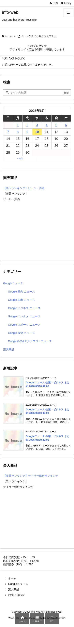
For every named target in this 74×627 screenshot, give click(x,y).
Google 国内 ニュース (21, 291)
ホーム (8, 36)
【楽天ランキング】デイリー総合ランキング (30, 475)
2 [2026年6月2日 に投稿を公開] (27, 125)
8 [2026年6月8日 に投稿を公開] (18, 132)
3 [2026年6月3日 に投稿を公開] (37, 125)
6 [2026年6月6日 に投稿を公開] (66, 125)
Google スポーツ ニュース (24, 324)
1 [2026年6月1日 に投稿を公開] (18, 125)
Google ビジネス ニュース (24, 308)
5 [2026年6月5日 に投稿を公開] (56, 125)
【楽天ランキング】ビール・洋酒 (24, 188)
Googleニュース (13, 283)
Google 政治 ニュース (21, 332)
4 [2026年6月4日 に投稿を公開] (47, 125)
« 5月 (20, 158)
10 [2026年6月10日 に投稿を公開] (37, 132)
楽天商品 (8, 349)
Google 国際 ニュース (21, 299)
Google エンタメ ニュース (24, 316)
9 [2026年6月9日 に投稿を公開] (27, 132)
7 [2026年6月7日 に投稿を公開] (8, 132)
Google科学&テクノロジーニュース (30, 341)
